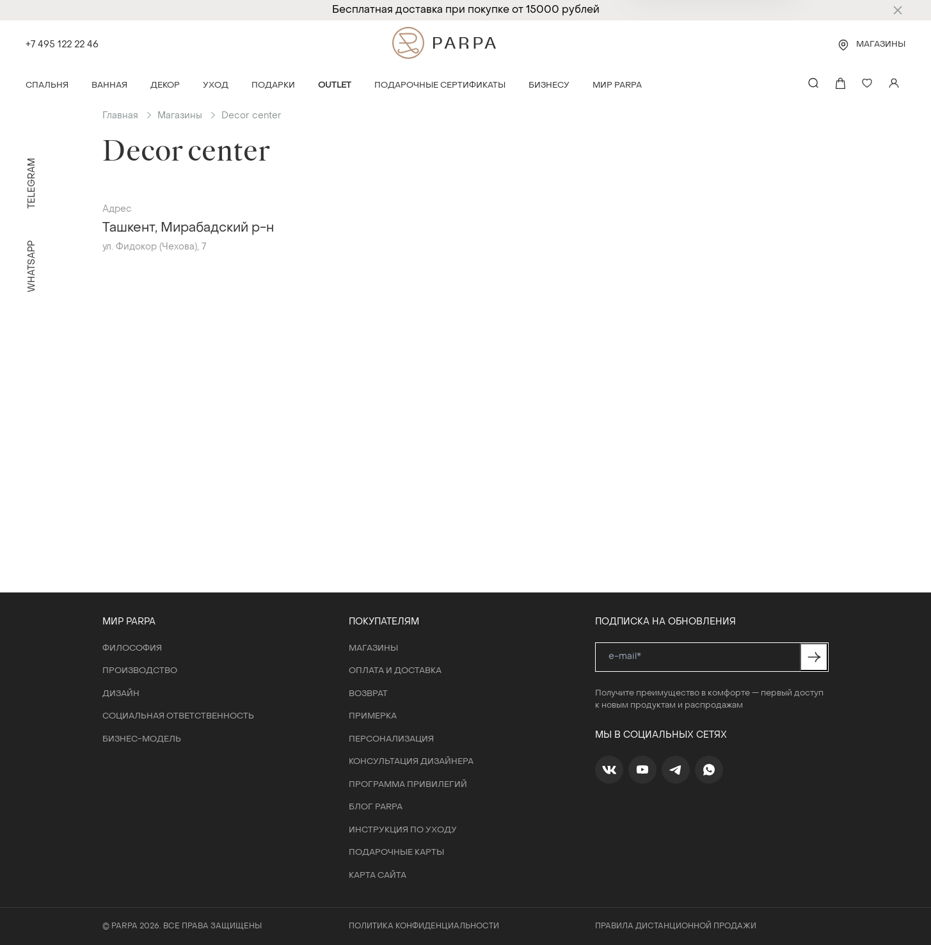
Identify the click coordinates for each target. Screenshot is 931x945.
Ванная (109, 85)
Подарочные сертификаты (439, 85)
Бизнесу (549, 85)
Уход (215, 85)
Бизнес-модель (141, 739)
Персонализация (391, 739)
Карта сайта (377, 875)
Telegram (32, 183)
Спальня (47, 85)
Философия (132, 648)
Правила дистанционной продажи (675, 926)
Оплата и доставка (395, 671)
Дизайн (120, 694)
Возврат (368, 694)
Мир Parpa (617, 85)
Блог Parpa (375, 807)
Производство (139, 671)
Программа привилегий (408, 785)
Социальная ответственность (178, 716)
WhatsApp (32, 266)
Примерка (373, 716)
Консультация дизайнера (411, 762)
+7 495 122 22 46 (62, 45)
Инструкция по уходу (403, 830)
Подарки (273, 85)
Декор (165, 85)
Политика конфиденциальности (424, 926)
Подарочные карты (396, 852)
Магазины (880, 44)
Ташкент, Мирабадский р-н (188, 228)
